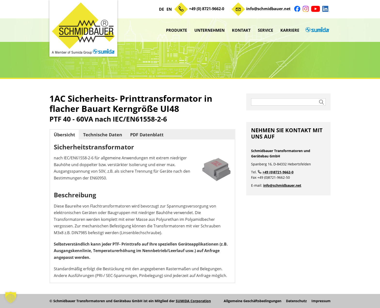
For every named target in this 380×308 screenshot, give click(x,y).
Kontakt (241, 30)
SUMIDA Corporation (193, 301)
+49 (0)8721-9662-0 (277, 172)
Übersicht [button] (64, 135)
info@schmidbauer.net (268, 8)
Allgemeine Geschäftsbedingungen (252, 301)
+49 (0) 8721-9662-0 (206, 8)
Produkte (176, 30)
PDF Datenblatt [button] (147, 135)
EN (169, 9)
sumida (317, 30)
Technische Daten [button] (102, 135)
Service (265, 30)
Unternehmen (209, 30)
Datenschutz (296, 301)
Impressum (321, 301)
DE (161, 9)
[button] (10, 297)
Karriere (289, 30)
